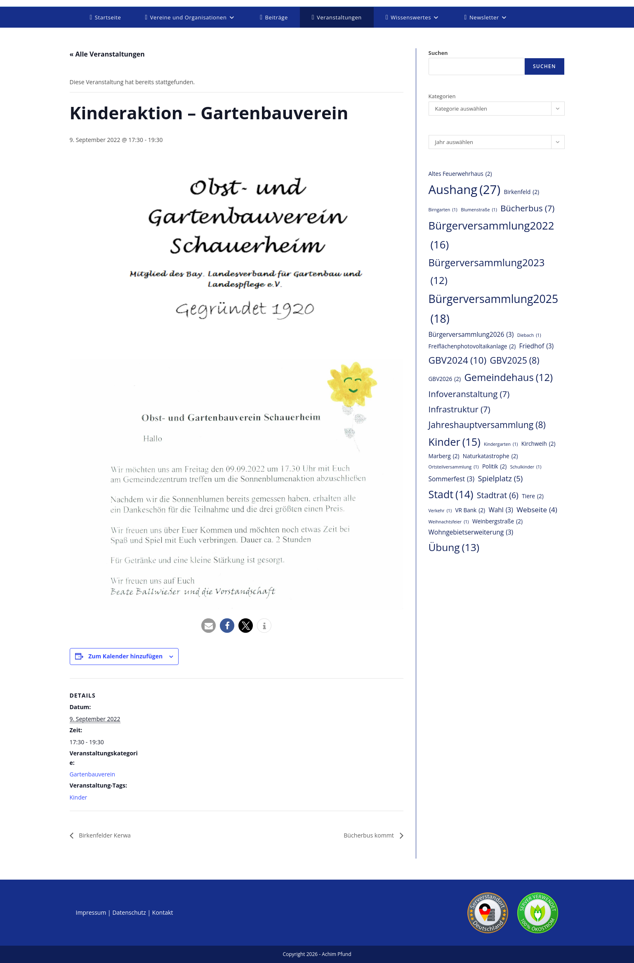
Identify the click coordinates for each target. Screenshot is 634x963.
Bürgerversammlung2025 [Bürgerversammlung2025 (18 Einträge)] (494, 310)
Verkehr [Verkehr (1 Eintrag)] (440, 511)
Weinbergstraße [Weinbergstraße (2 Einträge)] (497, 521)
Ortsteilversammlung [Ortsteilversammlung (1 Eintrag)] (454, 467)
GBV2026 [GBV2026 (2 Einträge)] (445, 379)
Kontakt (162, 913)
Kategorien (442, 96)
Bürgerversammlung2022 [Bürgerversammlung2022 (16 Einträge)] (491, 236)
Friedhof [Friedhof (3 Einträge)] (536, 346)
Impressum (91, 913)
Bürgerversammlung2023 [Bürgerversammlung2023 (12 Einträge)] (487, 272)
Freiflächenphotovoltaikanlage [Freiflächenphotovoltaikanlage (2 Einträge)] (472, 346)
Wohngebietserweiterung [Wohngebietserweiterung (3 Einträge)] (471, 532)
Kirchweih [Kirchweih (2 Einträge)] (538, 444)
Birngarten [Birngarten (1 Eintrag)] (443, 210)
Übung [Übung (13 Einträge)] (454, 547)
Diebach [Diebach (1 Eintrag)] (529, 335)
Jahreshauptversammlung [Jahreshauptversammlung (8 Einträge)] (487, 425)
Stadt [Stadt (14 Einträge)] (451, 494)
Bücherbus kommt (366, 835)
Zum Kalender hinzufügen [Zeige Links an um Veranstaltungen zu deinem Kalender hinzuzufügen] (125, 656)
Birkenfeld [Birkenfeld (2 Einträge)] (521, 192)
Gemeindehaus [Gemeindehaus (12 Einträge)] (508, 377)
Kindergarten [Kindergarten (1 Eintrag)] (501, 444)
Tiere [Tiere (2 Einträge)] (533, 496)
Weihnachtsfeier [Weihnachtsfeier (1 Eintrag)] (449, 522)
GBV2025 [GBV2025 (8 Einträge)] (515, 360)
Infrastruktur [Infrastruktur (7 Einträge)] (459, 409)
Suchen (438, 53)
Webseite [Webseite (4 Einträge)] (536, 510)
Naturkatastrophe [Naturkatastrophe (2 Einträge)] (490, 456)
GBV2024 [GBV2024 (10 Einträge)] (458, 360)
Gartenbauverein (92, 774)
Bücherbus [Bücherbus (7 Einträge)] (527, 208)
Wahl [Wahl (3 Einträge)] (500, 510)
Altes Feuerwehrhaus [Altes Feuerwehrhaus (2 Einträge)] (460, 174)
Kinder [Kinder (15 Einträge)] (455, 442)
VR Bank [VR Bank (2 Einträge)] (470, 510)
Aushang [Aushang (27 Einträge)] (465, 190)
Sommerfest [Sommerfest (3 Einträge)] (452, 479)
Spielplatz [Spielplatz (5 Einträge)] (500, 478)
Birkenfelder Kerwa (108, 835)
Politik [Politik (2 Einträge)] (494, 466)
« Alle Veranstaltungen (107, 54)
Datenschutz (129, 913)
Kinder (78, 797)
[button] (208, 625)
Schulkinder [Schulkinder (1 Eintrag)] (526, 467)
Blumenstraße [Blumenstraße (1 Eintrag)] (479, 210)
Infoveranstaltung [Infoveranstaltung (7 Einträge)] (469, 394)
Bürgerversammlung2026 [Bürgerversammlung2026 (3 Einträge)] (471, 335)
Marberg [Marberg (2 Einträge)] (444, 456)
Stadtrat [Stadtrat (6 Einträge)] (498, 495)
